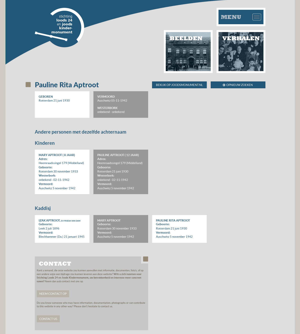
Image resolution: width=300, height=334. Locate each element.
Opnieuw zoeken (238, 85)
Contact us (48, 319)
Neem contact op (53, 293)
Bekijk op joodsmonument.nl (179, 85)
